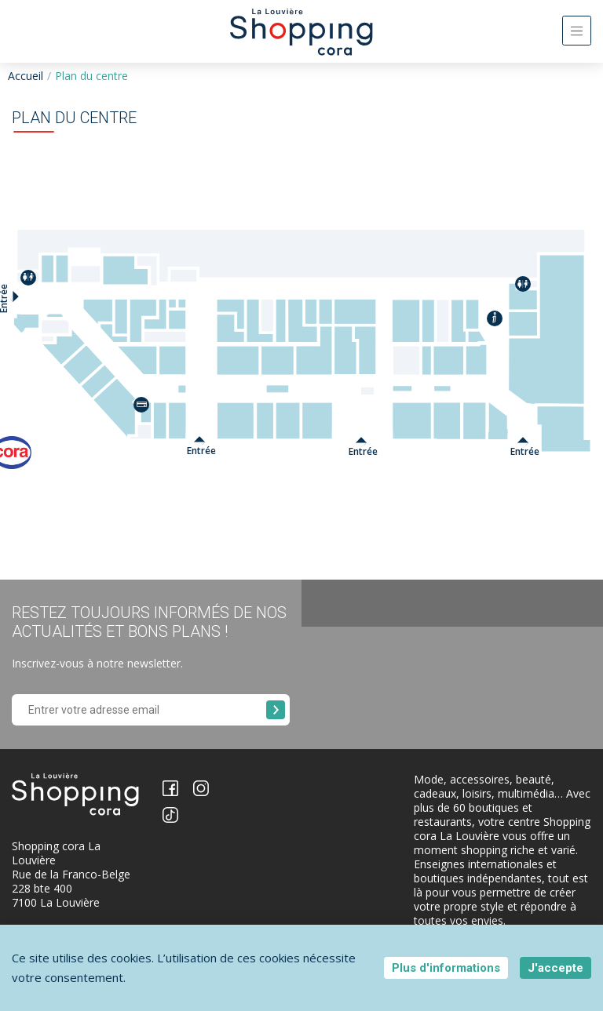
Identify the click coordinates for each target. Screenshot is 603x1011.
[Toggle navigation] (576, 30)
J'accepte (555, 968)
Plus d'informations (446, 968)
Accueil (25, 75)
